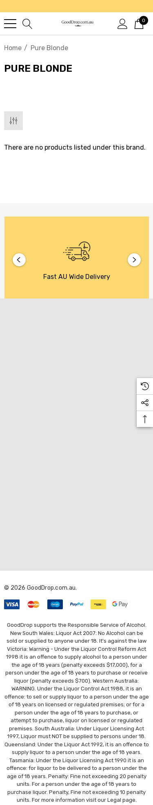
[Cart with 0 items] (139, 23)
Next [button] (134, 259)
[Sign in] (123, 23)
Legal (114, 800)
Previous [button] (19, 259)
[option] (77, 259)
